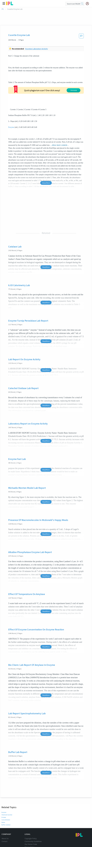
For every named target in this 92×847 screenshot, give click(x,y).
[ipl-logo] (9, 4)
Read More (46, 252)
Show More (46, 167)
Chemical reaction (7, 799)
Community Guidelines (33, 826)
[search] (82, 4)
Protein (4, 802)
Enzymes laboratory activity (36, 49)
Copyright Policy (31, 823)
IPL (3, 9)
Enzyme (11, 112)
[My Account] (88, 4)
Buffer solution (6, 809)
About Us (5, 823)
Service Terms (30, 835)
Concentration (6, 804)
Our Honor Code (31, 829)
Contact (4, 826)
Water (3, 807)
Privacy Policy (30, 832)
